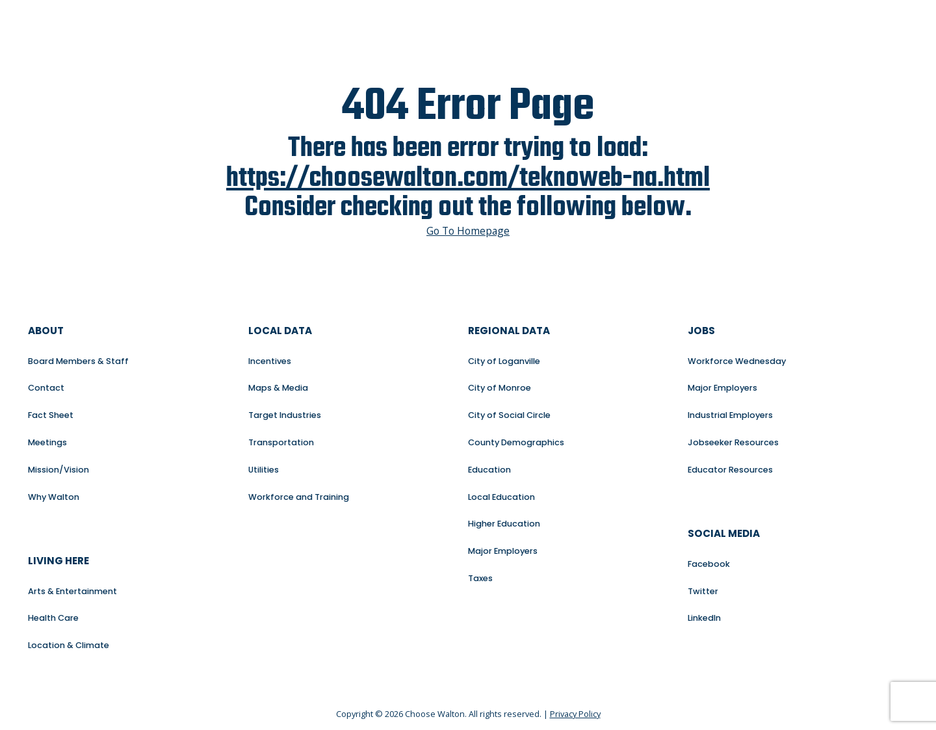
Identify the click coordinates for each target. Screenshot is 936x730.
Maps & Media (278, 387)
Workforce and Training (298, 496)
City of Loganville (504, 361)
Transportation (281, 442)
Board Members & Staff (78, 361)
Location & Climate (68, 645)
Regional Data (509, 330)
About (46, 330)
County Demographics (516, 442)
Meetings (47, 442)
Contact (46, 387)
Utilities (263, 469)
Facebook (709, 563)
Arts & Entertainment (72, 591)
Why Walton (53, 496)
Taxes (480, 578)
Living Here (58, 560)
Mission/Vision (58, 469)
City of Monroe (499, 387)
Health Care (53, 617)
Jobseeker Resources (733, 442)
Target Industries (284, 415)
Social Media (724, 533)
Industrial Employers (730, 415)
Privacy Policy (575, 714)
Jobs (701, 330)
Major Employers (503, 550)
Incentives (269, 361)
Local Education (501, 496)
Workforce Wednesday (737, 361)
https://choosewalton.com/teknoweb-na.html (468, 178)
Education (489, 469)
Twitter (703, 591)
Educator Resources (730, 469)
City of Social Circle (509, 415)
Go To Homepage (468, 231)
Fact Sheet (50, 415)
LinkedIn (704, 617)
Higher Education (504, 523)
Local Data (280, 330)
